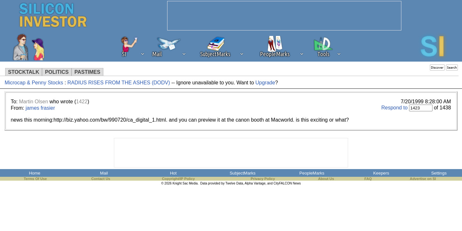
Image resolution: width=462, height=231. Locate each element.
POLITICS (57, 72)
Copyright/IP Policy (178, 179)
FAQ (368, 179)
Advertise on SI (423, 179)
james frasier (40, 108)
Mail (104, 173)
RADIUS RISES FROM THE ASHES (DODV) (118, 82)
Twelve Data (234, 183)
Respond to (394, 107)
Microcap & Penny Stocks (33, 82)
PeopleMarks (311, 173)
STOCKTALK (23, 72)
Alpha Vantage (255, 183)
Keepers (381, 173)
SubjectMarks (243, 173)
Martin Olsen (33, 101)
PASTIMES (87, 72)
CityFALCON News (287, 183)
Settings (439, 173)
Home (34, 173)
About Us (326, 179)
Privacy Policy (263, 179)
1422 (82, 101)
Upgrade (265, 82)
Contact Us (100, 179)
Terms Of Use (35, 179)
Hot (173, 173)
